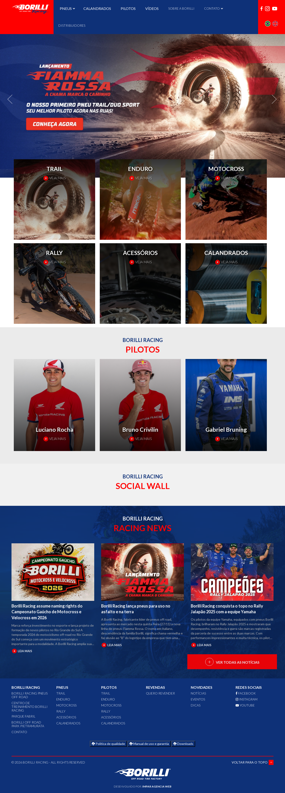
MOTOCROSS (66, 705)
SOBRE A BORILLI (181, 8)
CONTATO (213, 8)
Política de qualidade (108, 744)
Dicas (195, 705)
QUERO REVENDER (160, 693)
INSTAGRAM (246, 699)
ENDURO (63, 699)
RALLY (61, 711)
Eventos (198, 699)
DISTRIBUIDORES (71, 25)
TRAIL (60, 693)
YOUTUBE (245, 705)
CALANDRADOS (97, 8)
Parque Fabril (23, 716)
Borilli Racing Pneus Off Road (29, 695)
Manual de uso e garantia (149, 744)
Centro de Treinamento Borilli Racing (29, 706)
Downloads (183, 744)
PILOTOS (128, 8)
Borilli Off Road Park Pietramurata (27, 724)
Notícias (198, 693)
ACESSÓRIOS (66, 717)
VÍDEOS (152, 8)
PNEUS (67, 8)
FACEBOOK (246, 693)
